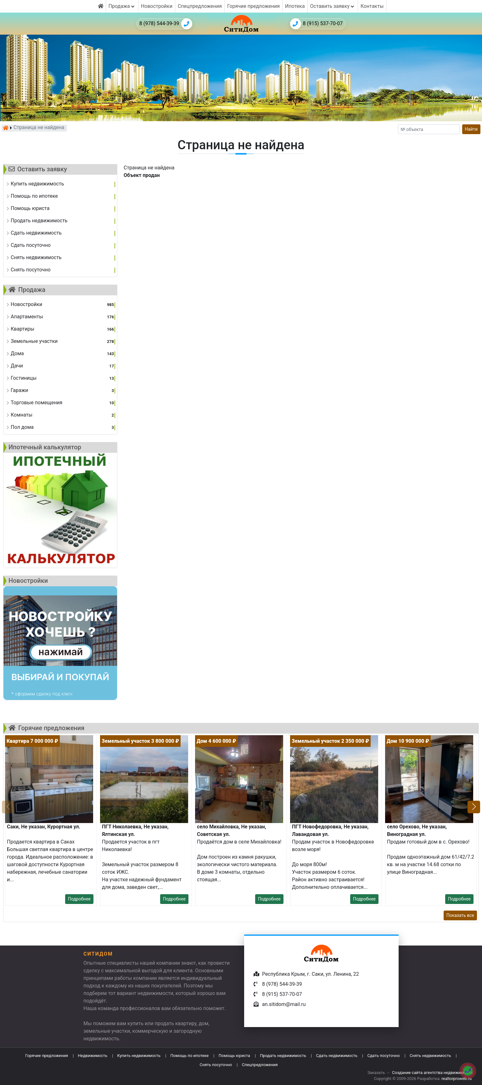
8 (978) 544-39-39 (165, 23)
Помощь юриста (234, 1055)
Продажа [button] (122, 6)
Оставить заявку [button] (332, 6)
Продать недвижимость (283, 1055)
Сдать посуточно (383, 1055)
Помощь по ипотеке (190, 1055)
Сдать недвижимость (336, 1055)
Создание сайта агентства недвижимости (432, 1072)
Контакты (372, 6)
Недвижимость (93, 1055)
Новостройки (156, 6)
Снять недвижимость (430, 1055)
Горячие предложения (253, 6)
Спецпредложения (200, 6)
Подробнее (79, 898)
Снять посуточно (215, 1064)
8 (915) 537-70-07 (316, 23)
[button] (474, 807)
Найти (471, 129)
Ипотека (295, 6)
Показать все (460, 915)
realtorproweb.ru (456, 1078)
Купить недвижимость (139, 1055)
